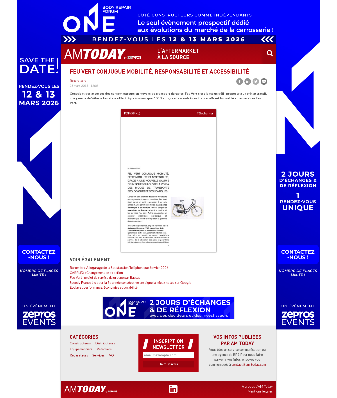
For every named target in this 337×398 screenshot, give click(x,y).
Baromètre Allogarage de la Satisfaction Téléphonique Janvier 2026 (119, 268)
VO (111, 355)
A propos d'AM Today (257, 386)
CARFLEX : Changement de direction (96, 273)
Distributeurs (105, 343)
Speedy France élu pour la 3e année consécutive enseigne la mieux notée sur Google (130, 282)
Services (98, 355)
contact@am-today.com (248, 364)
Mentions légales (260, 391)
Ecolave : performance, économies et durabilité (104, 287)
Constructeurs (80, 343)
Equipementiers (81, 349)
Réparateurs (78, 81)
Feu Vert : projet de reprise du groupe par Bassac (105, 277)
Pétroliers (104, 349)
